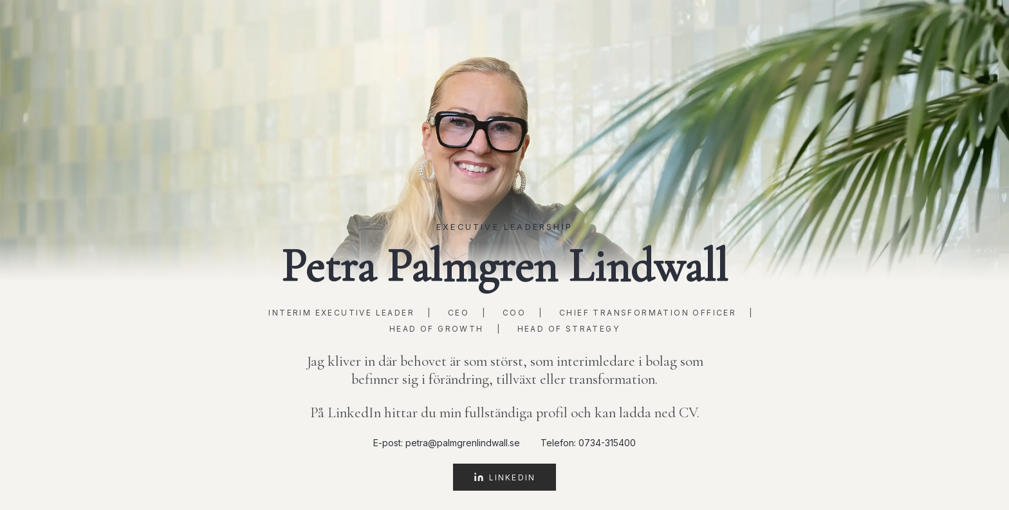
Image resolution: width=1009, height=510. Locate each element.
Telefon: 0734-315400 (588, 442)
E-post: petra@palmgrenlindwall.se (446, 442)
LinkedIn (504, 477)
